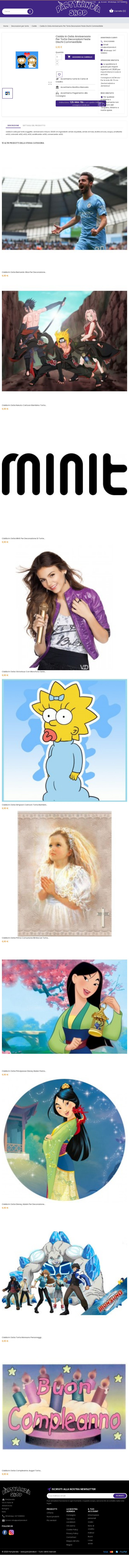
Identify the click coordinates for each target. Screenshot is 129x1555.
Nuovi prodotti (53, 1516)
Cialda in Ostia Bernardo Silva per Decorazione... (24, 272)
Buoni (90, 1536)
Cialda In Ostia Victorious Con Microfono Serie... (24, 671)
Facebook (5, 1532)
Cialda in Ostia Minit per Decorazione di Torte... (23, 538)
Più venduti (51, 1520)
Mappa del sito (72, 1541)
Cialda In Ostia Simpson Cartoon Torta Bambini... (24, 804)
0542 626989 (109, 41)
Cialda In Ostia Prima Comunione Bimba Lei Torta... (25, 937)
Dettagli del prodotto (34, 125)
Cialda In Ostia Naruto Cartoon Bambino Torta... (24, 405)
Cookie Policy (72, 1529)
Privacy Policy (72, 1533)
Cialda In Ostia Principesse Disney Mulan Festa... (24, 1071)
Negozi (69, 1545)
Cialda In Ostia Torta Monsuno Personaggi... (22, 1337)
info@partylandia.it (108, 47)
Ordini (90, 1522)
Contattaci (71, 1537)
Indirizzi (91, 1532)
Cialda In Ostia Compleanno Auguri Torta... (21, 1470)
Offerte (50, 1513)
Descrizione (13, 125)
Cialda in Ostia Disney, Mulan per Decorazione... (23, 1204)
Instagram (11, 1532)
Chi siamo (70, 1526)
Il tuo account (93, 1510)
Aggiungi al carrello (80, 57)
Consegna (70, 1515)
